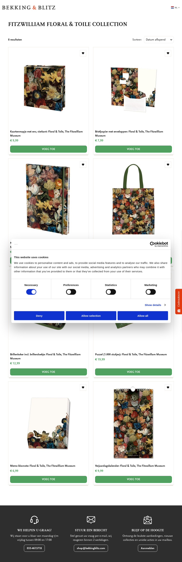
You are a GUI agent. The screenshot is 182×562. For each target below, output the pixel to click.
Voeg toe (48, 149)
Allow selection (91, 315)
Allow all (142, 315)
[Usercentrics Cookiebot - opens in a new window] (152, 244)
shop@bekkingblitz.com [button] (91, 548)
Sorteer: (137, 39)
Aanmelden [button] (147, 548)
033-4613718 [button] (34, 548)
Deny (39, 315)
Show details (153, 304)
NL (175, 8)
